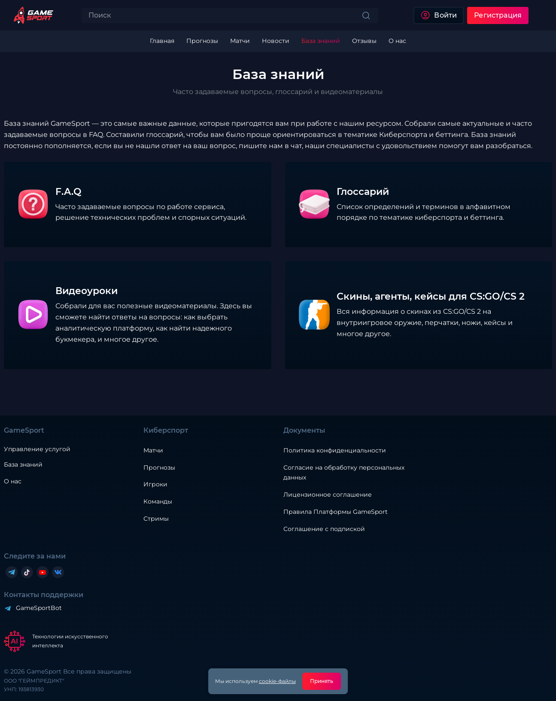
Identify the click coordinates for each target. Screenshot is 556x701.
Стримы (156, 518)
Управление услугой (37, 449)
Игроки (155, 484)
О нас (12, 481)
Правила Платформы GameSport (335, 512)
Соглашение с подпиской (324, 529)
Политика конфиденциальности (334, 450)
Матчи (153, 450)
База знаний (23, 464)
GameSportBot (39, 608)
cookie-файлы (277, 681)
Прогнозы (159, 467)
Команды (157, 501)
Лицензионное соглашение (327, 494)
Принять (322, 681)
